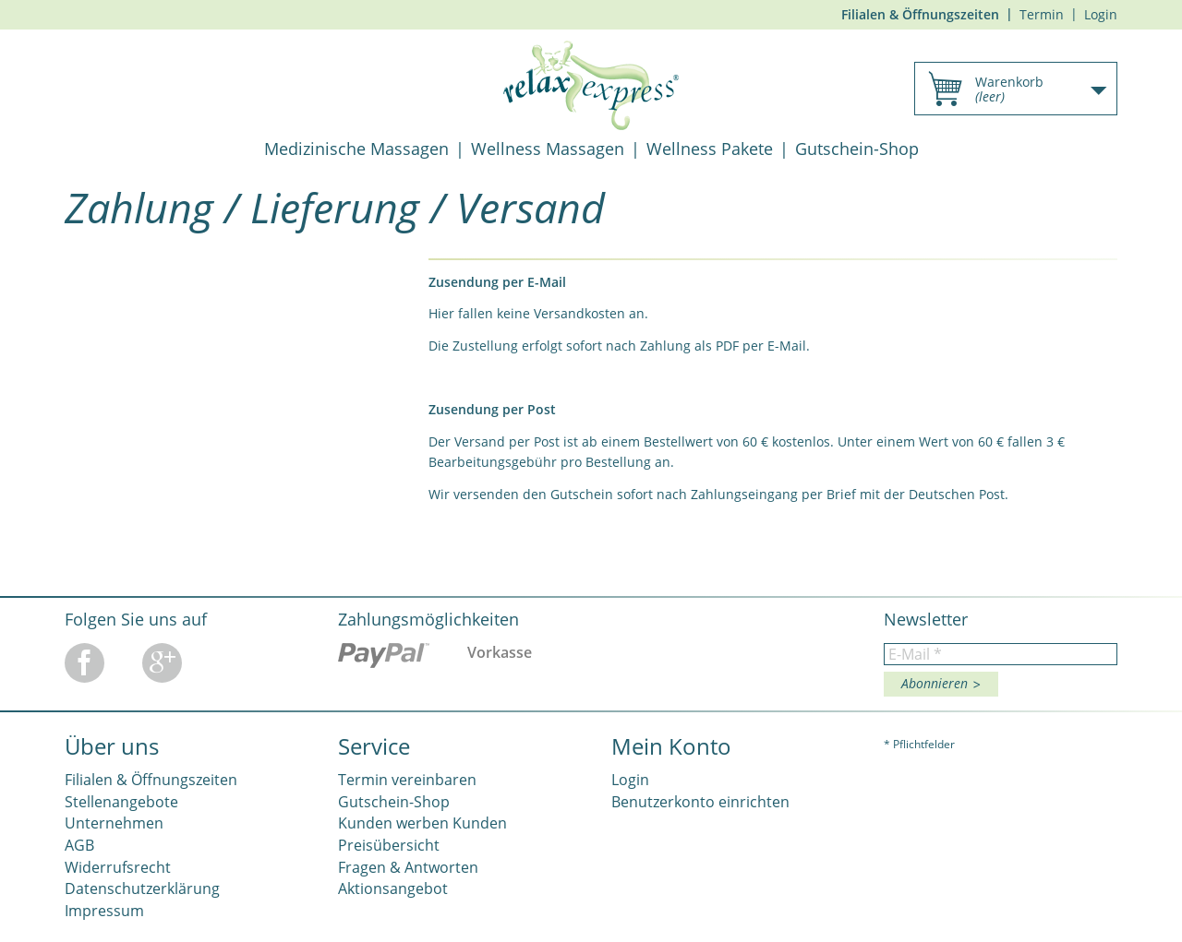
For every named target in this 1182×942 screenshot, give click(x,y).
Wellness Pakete (709, 148)
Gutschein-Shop (857, 148)
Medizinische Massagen (356, 148)
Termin (1041, 14)
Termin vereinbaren (407, 779)
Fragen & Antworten (408, 867)
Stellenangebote (121, 802)
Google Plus (162, 663)
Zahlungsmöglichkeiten (428, 619)
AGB (79, 845)
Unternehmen (114, 823)
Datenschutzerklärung (142, 888)
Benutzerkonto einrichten (700, 802)
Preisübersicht (389, 845)
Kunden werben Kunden (422, 823)
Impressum (104, 910)
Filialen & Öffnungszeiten (920, 14)
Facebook (84, 663)
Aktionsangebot (393, 888)
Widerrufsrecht (118, 867)
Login (1100, 14)
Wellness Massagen (547, 148)
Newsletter (926, 619)
